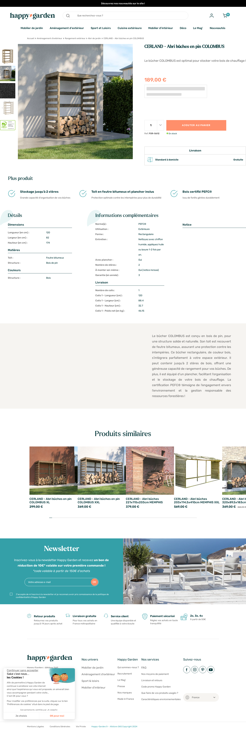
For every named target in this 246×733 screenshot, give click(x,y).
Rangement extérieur (75, 38)
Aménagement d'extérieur (67, 28)
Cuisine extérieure (130, 28)
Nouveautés (217, 28)
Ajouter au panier (196, 125)
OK (94, 582)
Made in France (125, 699)
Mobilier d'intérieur (160, 28)
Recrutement (124, 673)
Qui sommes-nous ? (128, 667)
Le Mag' (198, 28)
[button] (5, 729)
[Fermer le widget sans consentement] (22, 670)
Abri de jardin (94, 38)
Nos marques (124, 692)
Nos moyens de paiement (155, 674)
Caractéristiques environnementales (161, 699)
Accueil (30, 38)
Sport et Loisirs (101, 28)
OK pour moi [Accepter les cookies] (57, 715)
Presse (121, 686)
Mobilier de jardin (32, 28)
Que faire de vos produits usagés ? (159, 693)
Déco (183, 28)
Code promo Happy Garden (156, 686)
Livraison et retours (151, 680)
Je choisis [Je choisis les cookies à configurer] (21, 715)
